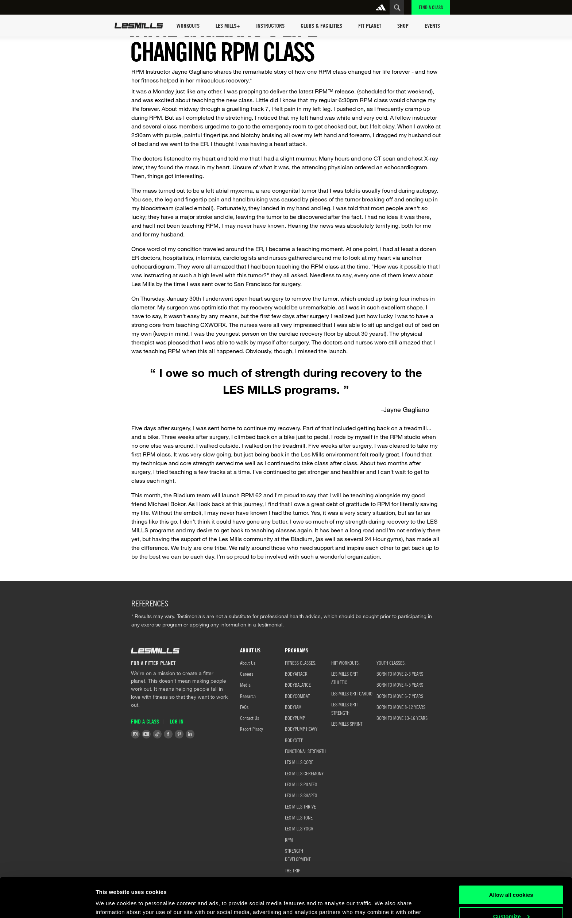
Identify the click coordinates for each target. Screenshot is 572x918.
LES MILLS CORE (299, 762)
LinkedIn (190, 734)
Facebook (168, 734)
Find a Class (431, 7)
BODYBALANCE (298, 684)
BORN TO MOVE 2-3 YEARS (399, 673)
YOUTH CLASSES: (391, 662)
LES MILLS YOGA (299, 828)
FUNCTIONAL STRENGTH (305, 751)
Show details (113, 903)
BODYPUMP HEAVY (301, 728)
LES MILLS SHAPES (301, 795)
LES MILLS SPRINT (346, 723)
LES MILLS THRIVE (300, 806)
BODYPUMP (295, 717)
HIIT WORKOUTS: (345, 662)
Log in (176, 721)
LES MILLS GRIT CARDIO (351, 693)
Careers (246, 673)
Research (248, 696)
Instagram (135, 734)
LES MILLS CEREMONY (304, 773)
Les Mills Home (139, 25)
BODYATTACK (296, 673)
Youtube (146, 734)
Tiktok (157, 734)
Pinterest (179, 734)
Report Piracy (251, 728)
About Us (247, 662)
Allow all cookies (511, 858)
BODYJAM (293, 706)
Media (245, 684)
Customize (511, 879)
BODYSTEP (294, 740)
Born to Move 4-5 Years (399, 684)
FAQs (244, 706)
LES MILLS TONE (299, 817)
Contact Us (249, 717)
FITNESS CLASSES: (300, 662)
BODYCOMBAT (297, 696)
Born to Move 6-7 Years (399, 696)
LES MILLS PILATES (301, 784)
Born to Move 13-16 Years (402, 717)
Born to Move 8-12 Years (400, 706)
